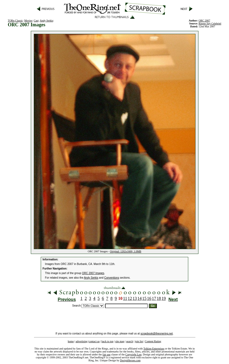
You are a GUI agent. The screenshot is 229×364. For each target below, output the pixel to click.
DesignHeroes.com (130, 360)
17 (154, 298)
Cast (36, 20)
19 (163, 298)
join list (139, 341)
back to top (107, 341)
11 (125, 298)
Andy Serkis (46, 20)
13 (134, 298)
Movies (28, 20)
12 (130, 298)
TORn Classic (15, 20)
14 (139, 298)
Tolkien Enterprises (153, 348)
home (71, 341)
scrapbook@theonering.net (157, 333)
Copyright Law (133, 354)
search (129, 341)
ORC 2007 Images (93, 273)
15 (144, 298)
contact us (94, 341)
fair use (106, 354)
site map (119, 341)
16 (149, 298)
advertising (81, 341)
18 (159, 298)
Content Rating (153, 341)
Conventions (111, 277)
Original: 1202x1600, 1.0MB (125, 251)
